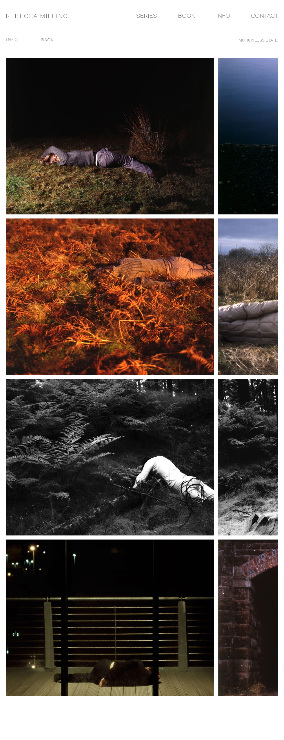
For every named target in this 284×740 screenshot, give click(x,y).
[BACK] (47, 39)
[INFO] (19, 39)
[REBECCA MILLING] (41, 15)
